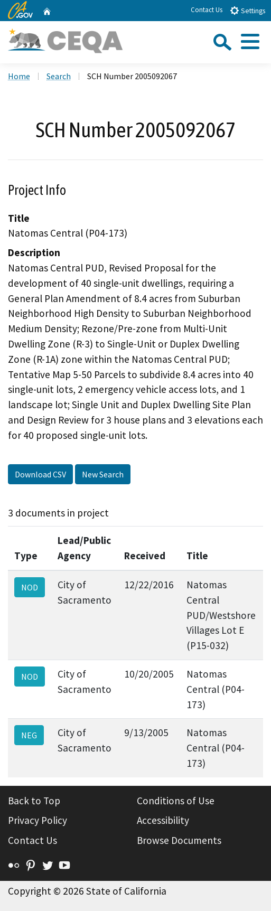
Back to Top (34, 800)
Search (58, 76)
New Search (103, 474)
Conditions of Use (175, 800)
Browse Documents (179, 840)
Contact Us (206, 9)
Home (19, 76)
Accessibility (163, 820)
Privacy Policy (37, 820)
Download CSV (40, 474)
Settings (247, 10)
